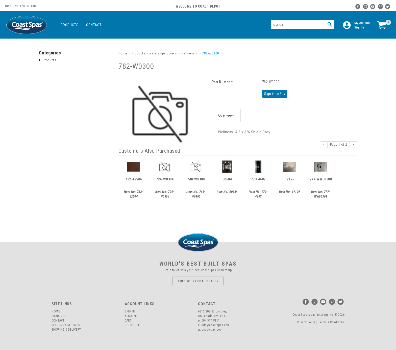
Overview (226, 114)
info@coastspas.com (216, 325)
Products (70, 25)
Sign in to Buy (275, 93)
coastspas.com (212, 329)
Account (131, 316)
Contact (94, 25)
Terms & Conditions (331, 322)
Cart (128, 320)
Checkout (132, 325)
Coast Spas (26, 25)
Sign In (359, 27)
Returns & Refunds (66, 325)
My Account (362, 23)
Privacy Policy (306, 322)
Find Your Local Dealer (198, 281)
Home (56, 311)
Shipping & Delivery (66, 329)
